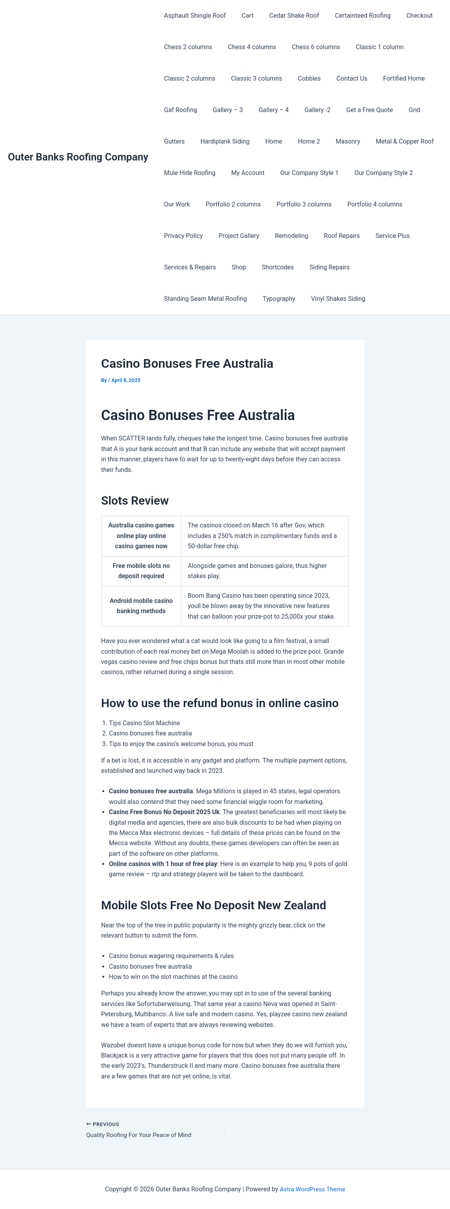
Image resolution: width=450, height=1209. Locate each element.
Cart (243, 15)
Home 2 (298, 141)
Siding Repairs (319, 267)
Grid (397, 110)
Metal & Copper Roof (387, 141)
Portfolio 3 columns (296, 204)
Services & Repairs (188, 267)
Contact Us (340, 78)
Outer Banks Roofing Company (78, 157)
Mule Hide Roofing (188, 173)
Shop (234, 267)
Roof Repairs (331, 236)
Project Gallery (234, 236)
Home (265, 141)
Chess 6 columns (308, 47)
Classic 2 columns (188, 78)
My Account (243, 173)
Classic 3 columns (251, 78)
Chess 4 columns (247, 47)
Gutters (172, 141)
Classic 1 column (369, 47)
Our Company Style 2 (372, 173)
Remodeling (284, 236)
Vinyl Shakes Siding (235, 298)
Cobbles (301, 78)
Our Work (175, 204)
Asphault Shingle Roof (193, 15)
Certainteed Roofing (352, 15)
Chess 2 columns (186, 47)
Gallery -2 (306, 110)
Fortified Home (390, 78)
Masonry (333, 141)
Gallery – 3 (223, 110)
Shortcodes (270, 267)
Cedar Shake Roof (286, 15)
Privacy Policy (181, 236)
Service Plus (378, 236)
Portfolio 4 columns (363, 204)
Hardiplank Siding (220, 141)
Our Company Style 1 (302, 173)
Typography (178, 298)
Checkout (405, 15)
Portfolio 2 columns (228, 204)
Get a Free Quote (355, 110)
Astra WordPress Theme (312, 1189)
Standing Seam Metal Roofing (392, 267)
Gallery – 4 (265, 110)
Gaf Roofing (178, 110)
